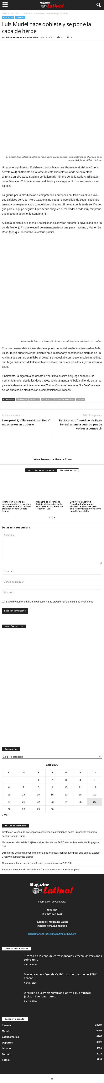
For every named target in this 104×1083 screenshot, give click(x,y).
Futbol (20, 17)
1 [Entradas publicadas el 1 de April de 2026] (38, 780)
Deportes (14, 13)
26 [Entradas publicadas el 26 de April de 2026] (94, 801)
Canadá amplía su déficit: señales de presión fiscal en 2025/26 (36, 863)
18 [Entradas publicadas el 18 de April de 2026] (80, 794)
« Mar (5, 814)
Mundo (6, 1031)
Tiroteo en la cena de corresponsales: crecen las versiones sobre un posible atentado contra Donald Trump (16, 506)
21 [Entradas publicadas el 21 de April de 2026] (23, 801)
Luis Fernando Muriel (63, 399)
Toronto (6, 1054)
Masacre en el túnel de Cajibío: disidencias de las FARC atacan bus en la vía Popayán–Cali (49, 505)
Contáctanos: (36, 933)
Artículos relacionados (41, 470)
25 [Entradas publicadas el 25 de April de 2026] (80, 801)
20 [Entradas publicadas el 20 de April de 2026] (9, 801)
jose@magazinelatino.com (60, 933)
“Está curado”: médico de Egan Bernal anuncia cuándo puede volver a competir (80, 424)
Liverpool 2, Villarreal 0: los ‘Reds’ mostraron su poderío (26, 422)
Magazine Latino (58, 921)
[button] (98, 5)
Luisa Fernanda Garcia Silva (22, 37)
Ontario (6, 1048)
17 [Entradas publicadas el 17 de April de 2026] (66, 794)
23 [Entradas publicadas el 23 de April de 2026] (52, 801)
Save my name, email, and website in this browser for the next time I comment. (49, 601)
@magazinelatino (57, 925)
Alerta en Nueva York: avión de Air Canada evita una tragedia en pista (41, 869)
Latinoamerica (10, 1036)
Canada (6, 1025)
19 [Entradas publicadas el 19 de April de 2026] (94, 794)
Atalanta (22, 399)
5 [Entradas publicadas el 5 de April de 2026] (94, 780)
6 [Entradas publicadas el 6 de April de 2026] (9, 787)
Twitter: (41, 925)
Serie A (80, 399)
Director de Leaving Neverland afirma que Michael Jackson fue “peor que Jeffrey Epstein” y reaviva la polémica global (85, 506)
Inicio (4, 13)
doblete (34, 399)
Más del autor (68, 470)
